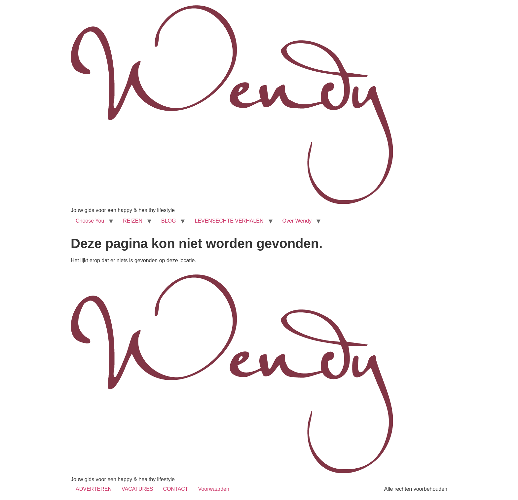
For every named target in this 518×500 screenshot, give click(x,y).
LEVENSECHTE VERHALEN (229, 221)
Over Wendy (297, 221)
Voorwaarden (213, 489)
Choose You (90, 221)
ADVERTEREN (94, 489)
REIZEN (132, 221)
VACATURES (137, 489)
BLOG (168, 221)
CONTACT (175, 489)
